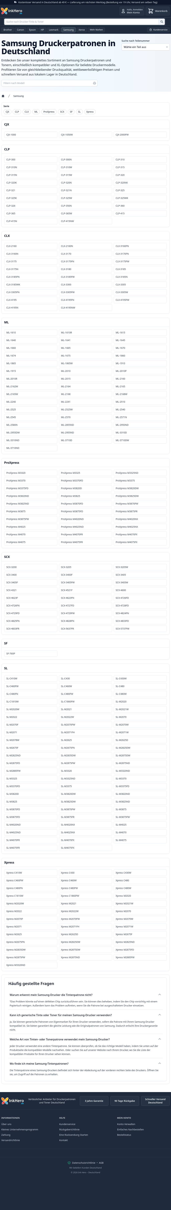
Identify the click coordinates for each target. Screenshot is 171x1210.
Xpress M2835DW (16, 949)
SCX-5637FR (67, 628)
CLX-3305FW (67, 292)
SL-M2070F (12, 724)
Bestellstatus (124, 1134)
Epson (32, 29)
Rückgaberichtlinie (69, 1129)
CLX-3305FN (13, 292)
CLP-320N (66, 182)
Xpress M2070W (124, 918)
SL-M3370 (121, 778)
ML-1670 (120, 347)
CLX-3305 (121, 284)
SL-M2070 (121, 717)
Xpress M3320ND (15, 965)
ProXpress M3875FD (72, 511)
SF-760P (10, 653)
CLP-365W (66, 213)
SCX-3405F (12, 582)
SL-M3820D (12, 793)
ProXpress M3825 (70, 496)
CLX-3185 (121, 269)
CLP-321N (66, 190)
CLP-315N (11, 174)
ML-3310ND (12, 440)
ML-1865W (67, 363)
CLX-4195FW (122, 299)
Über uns (6, 1124)
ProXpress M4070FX (126, 534)
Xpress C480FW (69, 888)
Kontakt (63, 1140)
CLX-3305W (122, 292)
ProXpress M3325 (70, 472)
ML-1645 (120, 340)
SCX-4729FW (68, 613)
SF (71, 111)
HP (42, 29)
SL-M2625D (122, 740)
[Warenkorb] (158, 11)
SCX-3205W (122, 567)
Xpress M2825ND (125, 942)
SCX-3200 (11, 567)
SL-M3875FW (123, 817)
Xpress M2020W (15, 903)
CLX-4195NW (68, 307)
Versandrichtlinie (10, 1140)
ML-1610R (66, 332)
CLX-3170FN (122, 253)
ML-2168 (65, 394)
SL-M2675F (12, 747)
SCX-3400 (11, 574)
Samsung (68, 29)
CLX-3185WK (13, 284)
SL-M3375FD (122, 786)
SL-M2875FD (13, 763)
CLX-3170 (66, 253)
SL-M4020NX (68, 824)
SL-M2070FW (68, 724)
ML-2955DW (13, 432)
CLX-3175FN (67, 261)
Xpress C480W (123, 888)
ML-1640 (11, 340)
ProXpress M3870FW (127, 503)
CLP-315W (66, 174)
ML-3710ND (12, 448)
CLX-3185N (122, 276)
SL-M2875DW (123, 755)
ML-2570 (65, 417)
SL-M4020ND (13, 824)
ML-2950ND (122, 424)
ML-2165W (12, 394)
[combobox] (84, 22)
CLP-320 (120, 174)
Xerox (82, 29)
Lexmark (53, 29)
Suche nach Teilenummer (136, 40)
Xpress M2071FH (70, 926)
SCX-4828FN (67, 620)
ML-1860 (120, 355)
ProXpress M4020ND (72, 519)
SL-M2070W (122, 724)
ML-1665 (65, 347)
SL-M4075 (121, 840)
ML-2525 (11, 409)
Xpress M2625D (69, 934)
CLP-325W (66, 198)
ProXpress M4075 (15, 542)
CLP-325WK (122, 198)
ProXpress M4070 (15, 534)
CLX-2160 (11, 246)
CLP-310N (11, 167)
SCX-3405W (122, 582)
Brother (8, 29)
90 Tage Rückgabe (125, 1100)
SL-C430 (65, 678)
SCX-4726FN (13, 605)
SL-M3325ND (68, 778)
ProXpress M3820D (71, 488)
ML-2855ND (67, 424)
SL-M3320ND (123, 770)
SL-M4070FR (13, 840)
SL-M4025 (121, 824)
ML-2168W (121, 394)
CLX (27, 111)
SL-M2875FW (68, 763)
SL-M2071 (11, 732)
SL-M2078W (12, 740)
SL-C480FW (67, 693)
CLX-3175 (11, 261)
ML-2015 (65, 378)
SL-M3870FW (68, 809)
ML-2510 (120, 401)
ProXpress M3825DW (127, 496)
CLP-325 (120, 190)
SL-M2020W (12, 709)
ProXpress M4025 (15, 526)
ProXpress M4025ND (72, 526)
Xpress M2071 (14, 926)
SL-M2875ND (123, 763)
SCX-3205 (66, 567)
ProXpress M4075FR (72, 542)
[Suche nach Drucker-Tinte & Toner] (162, 22)
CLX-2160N (67, 246)
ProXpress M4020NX (127, 519)
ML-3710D (66, 440)
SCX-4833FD (122, 620)
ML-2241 (65, 401)
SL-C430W (121, 678)
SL (79, 111)
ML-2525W (67, 409)
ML (36, 111)
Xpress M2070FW (70, 918)
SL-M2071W (122, 732)
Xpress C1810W (14, 895)
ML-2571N (121, 417)
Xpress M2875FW (15, 957)
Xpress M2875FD (125, 949)
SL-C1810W (12, 701)
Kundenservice (67, 1124)
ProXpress (48, 111)
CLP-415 (120, 213)
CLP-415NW (67, 221)
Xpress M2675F (124, 934)
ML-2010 (65, 371)
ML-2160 (120, 378)
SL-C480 (120, 686)
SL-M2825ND (13, 755)
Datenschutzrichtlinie (83, 1162)
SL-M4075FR (13, 847)
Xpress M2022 (14, 911)
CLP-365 (10, 213)
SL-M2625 (66, 740)
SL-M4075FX (67, 847)
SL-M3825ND (123, 801)
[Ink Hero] (11, 11)
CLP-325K (11, 198)
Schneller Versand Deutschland (155, 1101)
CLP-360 (120, 205)
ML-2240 (11, 401)
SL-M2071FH (68, 732)
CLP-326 (10, 205)
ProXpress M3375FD (17, 488)
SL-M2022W (67, 717)
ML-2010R (11, 378)
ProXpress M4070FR (72, 534)
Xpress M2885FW (125, 957)
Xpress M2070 (123, 911)
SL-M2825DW (123, 747)
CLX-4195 (11, 299)
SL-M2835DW (68, 755)
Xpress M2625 (14, 934)
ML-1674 (11, 355)
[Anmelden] (131, 11)
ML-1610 (11, 332)
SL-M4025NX (68, 832)
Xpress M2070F (14, 918)
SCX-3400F (66, 574)
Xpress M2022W (69, 911)
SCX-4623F (12, 597)
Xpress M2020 (123, 895)
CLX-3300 (66, 284)
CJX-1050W (67, 134)
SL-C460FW (12, 686)
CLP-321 (10, 190)
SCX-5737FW (122, 628)
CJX (7, 111)
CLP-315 (120, 167)
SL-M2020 (121, 701)
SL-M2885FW (13, 770)
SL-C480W (121, 693)
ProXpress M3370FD (72, 480)
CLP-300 (10, 159)
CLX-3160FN (122, 246)
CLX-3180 (66, 269)
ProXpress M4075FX (126, 542)
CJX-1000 (11, 134)
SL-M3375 (66, 786)
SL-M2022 (11, 717)
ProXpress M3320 (15, 472)
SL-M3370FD (13, 786)
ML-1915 (11, 371)
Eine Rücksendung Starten (73, 1134)
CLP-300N (66, 159)
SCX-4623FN (67, 597)
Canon (20, 29)
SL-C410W (11, 678)
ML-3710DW (122, 440)
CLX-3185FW (67, 276)
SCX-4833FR (12, 628)
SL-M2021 (66, 709)
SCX (62, 111)
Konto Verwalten (126, 1124)
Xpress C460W (68, 880)
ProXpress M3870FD (72, 503)
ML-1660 (11, 347)
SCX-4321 (11, 590)
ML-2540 (120, 409)
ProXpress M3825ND (17, 503)
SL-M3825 (11, 801)
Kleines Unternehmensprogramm (19, 1129)
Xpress (90, 111)
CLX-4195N (12, 307)
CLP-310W (66, 167)
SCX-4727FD (67, 605)
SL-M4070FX (67, 840)
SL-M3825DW (68, 801)
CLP (17, 111)
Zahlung (5, 1134)
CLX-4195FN (67, 299)
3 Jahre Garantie (94, 1100)
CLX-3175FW (122, 261)
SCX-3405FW (68, 582)
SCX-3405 (121, 574)
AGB (101, 1162)
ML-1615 (120, 332)
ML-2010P (121, 371)
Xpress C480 (122, 880)
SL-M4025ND (13, 832)
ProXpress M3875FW (17, 519)
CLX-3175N (12, 269)
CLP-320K (11, 182)
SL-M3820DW (68, 793)
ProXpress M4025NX (127, 526)
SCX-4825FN (13, 620)
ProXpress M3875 (15, 511)
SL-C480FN (12, 693)
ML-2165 (120, 386)
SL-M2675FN (68, 747)
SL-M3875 (121, 809)
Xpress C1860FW (70, 895)
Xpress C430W (123, 872)
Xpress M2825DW (70, 942)
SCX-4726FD (122, 597)
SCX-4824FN (122, 613)
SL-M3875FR (67, 817)
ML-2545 (11, 417)
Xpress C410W (14, 872)
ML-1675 (65, 355)
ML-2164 (65, 386)
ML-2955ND (67, 432)
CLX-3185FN (13, 276)
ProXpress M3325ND (127, 472)
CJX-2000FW (122, 134)
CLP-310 (120, 159)
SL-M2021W (122, 709)
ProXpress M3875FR (126, 511)
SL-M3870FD (13, 809)
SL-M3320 (66, 770)
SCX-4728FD (122, 605)
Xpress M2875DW (70, 949)
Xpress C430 (67, 872)
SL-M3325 (11, 778)
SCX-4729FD (13, 613)
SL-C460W (66, 686)
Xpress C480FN (14, 888)
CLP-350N (66, 205)
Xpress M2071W (124, 926)
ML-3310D (121, 432)
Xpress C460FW (14, 880)
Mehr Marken (96, 29)
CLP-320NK (122, 182)
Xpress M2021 (68, 903)
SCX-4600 (121, 590)
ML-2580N (12, 424)
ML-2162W (12, 386)
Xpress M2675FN (15, 942)
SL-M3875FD (13, 817)
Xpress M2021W (124, 903)
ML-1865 (11, 363)
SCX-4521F (66, 590)
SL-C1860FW (67, 701)
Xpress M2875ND (70, 957)
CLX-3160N (12, 253)
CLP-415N (11, 221)
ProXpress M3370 (15, 480)
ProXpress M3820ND (17, 496)
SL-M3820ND (123, 793)
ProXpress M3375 (125, 480)
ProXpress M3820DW (127, 488)
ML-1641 (65, 340)
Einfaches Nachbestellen (130, 1129)
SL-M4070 (121, 832)
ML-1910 (120, 363)
